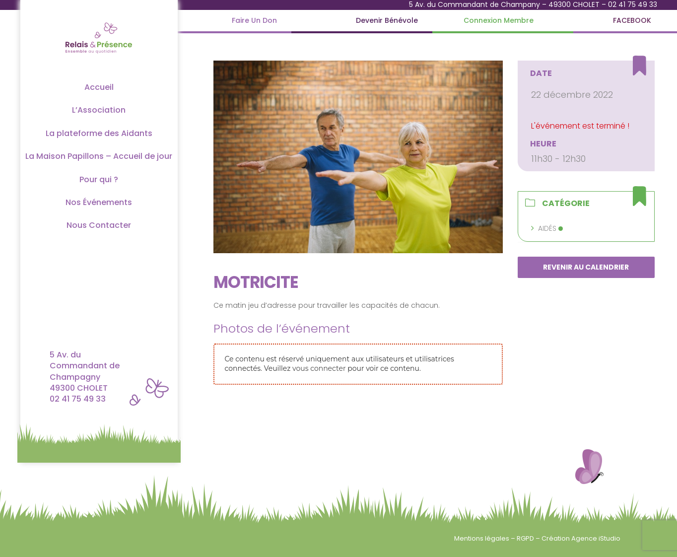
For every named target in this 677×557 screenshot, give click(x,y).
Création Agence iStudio (581, 538)
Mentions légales (482, 538)
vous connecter (318, 368)
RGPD (526, 538)
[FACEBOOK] (632, 20)
